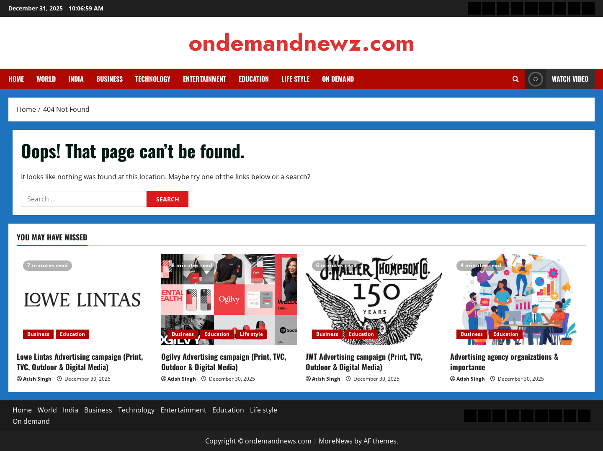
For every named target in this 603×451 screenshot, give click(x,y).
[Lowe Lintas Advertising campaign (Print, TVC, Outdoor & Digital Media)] (85, 299)
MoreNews (336, 441)
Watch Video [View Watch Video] (556, 79)
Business (109, 79)
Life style (295, 79)
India (76, 79)
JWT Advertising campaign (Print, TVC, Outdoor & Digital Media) (364, 361)
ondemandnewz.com (301, 42)
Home (16, 79)
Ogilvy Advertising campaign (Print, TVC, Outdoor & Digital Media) (223, 361)
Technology (152, 79)
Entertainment (204, 79)
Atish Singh (37, 378)
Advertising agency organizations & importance (504, 361)
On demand (338, 79)
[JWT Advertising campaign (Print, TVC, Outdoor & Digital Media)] (374, 299)
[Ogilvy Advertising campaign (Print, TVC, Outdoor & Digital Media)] (229, 299)
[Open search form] (516, 79)
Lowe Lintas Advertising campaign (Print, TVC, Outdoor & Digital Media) (80, 361)
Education (254, 79)
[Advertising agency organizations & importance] (518, 299)
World (46, 79)
